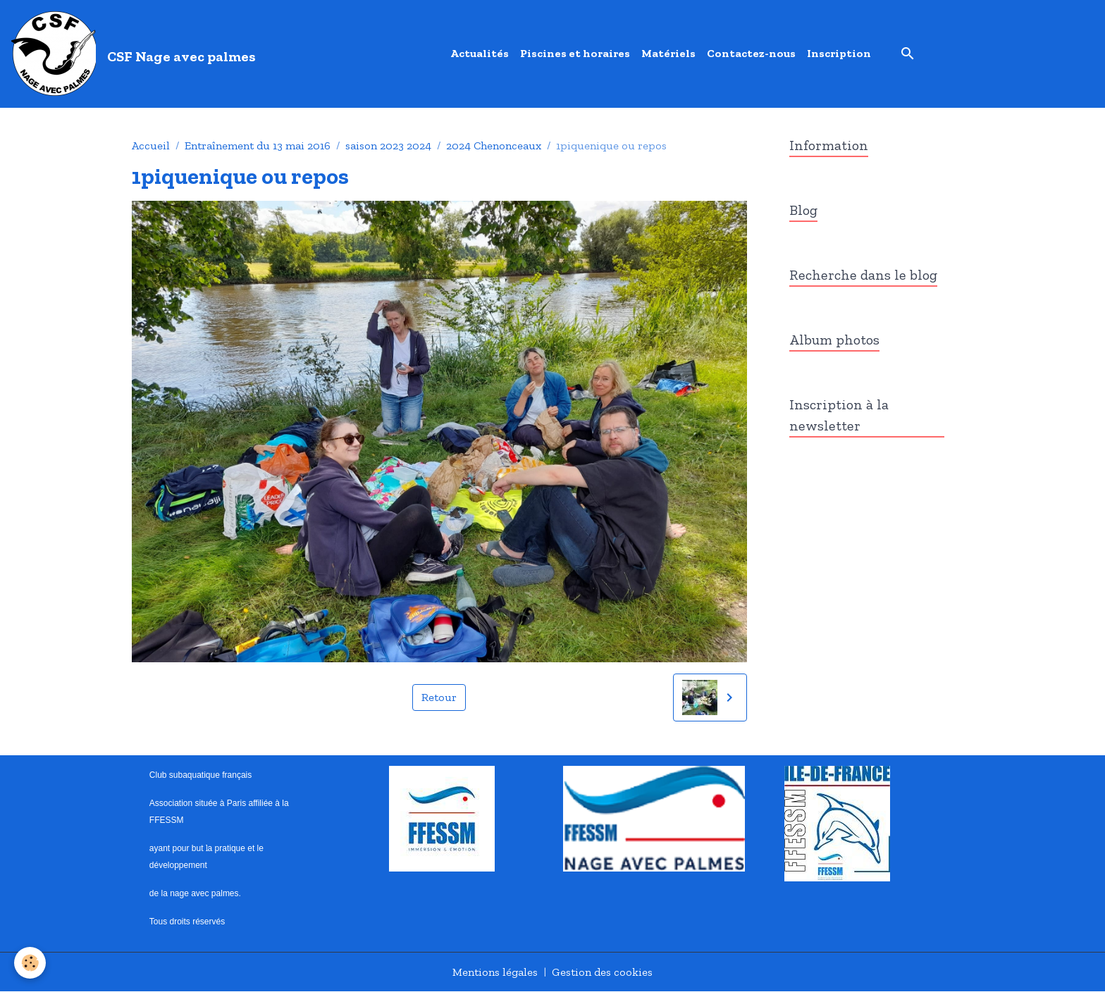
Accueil (151, 145)
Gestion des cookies (602, 972)
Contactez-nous (751, 53)
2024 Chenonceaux (493, 145)
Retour (439, 697)
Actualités (479, 53)
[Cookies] (30, 963)
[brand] (136, 53)
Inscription (839, 53)
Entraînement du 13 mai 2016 (258, 145)
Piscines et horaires (575, 53)
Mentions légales (495, 972)
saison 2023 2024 (388, 145)
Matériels (668, 53)
